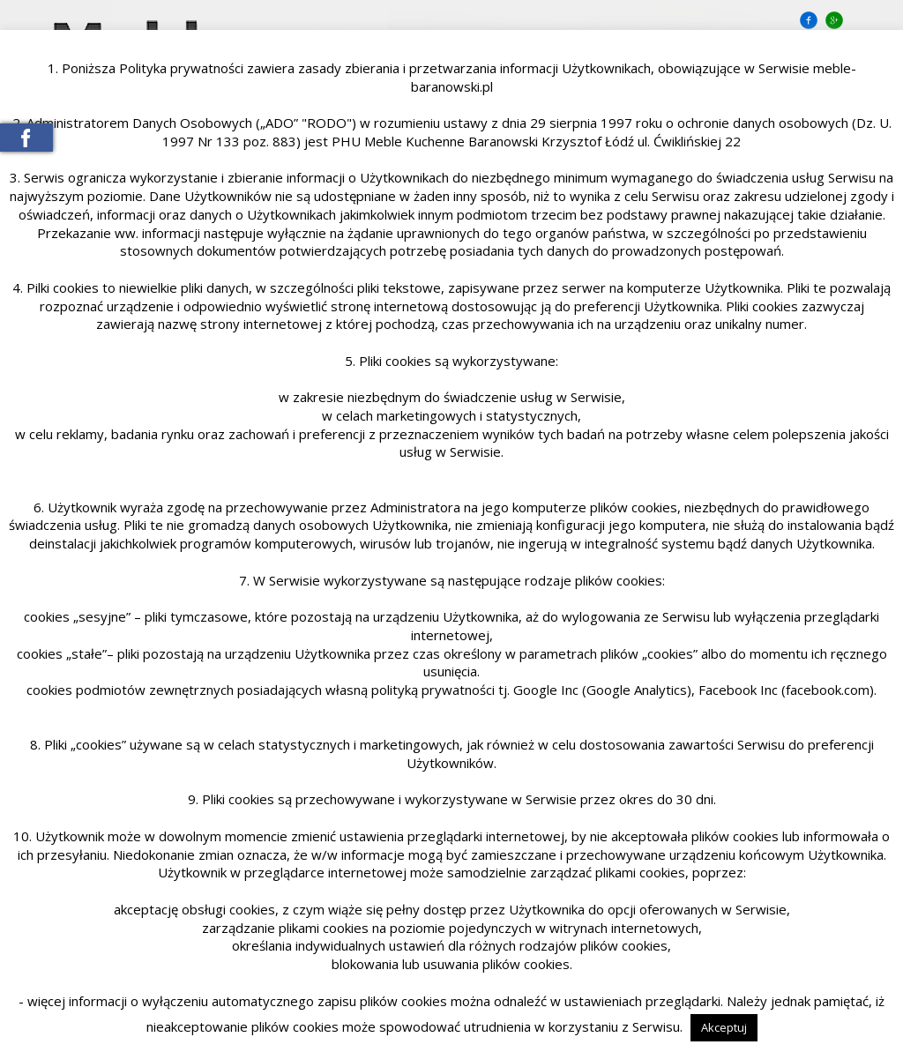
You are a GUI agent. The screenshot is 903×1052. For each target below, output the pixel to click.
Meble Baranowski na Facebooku (26, 137)
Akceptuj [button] (724, 1027)
